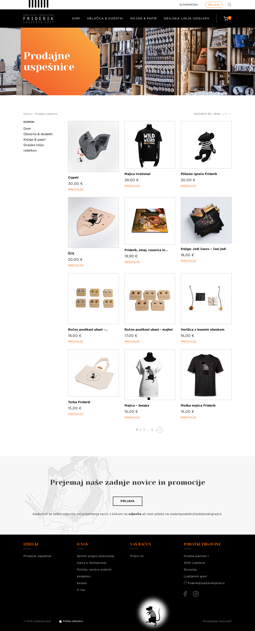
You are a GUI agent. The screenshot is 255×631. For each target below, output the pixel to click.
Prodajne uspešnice (37, 556)
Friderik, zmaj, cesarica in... (146, 250)
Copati (73, 177)
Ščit (71, 253)
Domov (28, 121)
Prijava (214, 4)
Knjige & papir (143, 18)
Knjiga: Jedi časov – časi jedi (203, 249)
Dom (76, 18)
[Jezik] (190, 4)
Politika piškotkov (73, 621)
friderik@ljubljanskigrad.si (206, 583)
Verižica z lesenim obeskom (202, 329)
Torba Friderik (79, 402)
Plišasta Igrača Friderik (199, 174)
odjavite (134, 514)
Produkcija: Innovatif (217, 621)
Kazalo (82, 583)
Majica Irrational (137, 174)
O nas (81, 589)
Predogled (75, 189)
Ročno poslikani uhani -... (88, 329)
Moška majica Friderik (198, 405)
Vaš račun (140, 544)
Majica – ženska (136, 405)
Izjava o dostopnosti (91, 562)
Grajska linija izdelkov (187, 18)
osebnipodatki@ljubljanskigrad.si (196, 514)
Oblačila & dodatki (105, 18)
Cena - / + (221, 113)
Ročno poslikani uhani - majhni (148, 329)
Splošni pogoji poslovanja (95, 556)
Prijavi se (136, 556)
